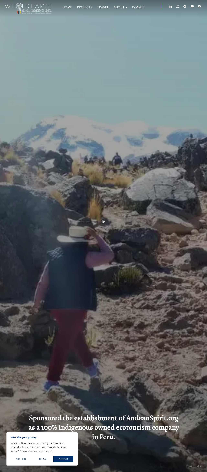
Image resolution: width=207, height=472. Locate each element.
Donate (138, 7)
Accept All (63, 459)
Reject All (43, 459)
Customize (21, 459)
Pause (189, 466)
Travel (103, 7)
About (119, 7)
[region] (42, 449)
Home (67, 7)
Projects (84, 7)
